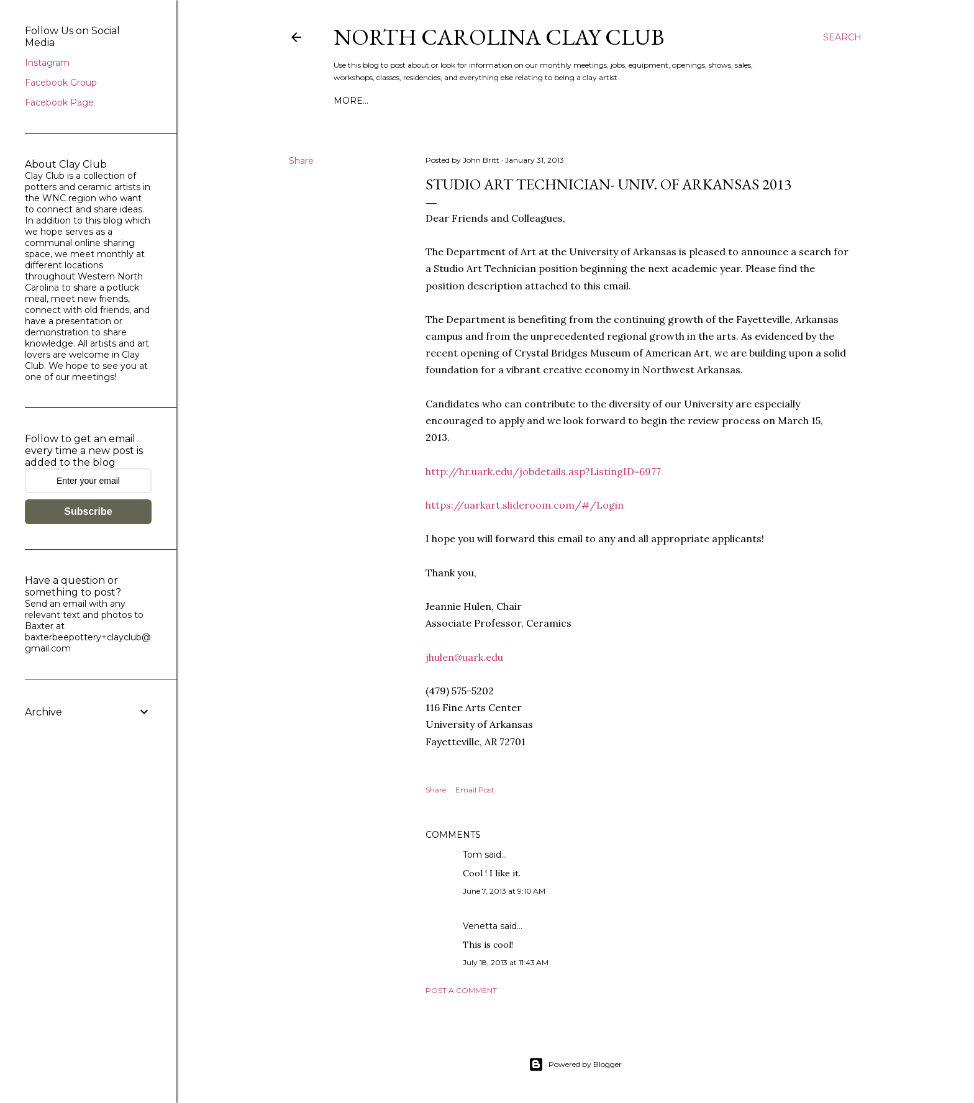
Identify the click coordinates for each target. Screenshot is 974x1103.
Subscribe (88, 511)
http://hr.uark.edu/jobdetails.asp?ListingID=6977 (543, 471)
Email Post (474, 789)
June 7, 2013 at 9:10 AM (504, 891)
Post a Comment (461, 990)
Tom (472, 854)
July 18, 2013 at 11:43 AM (505, 962)
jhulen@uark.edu (464, 657)
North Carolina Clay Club (499, 37)
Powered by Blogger (575, 1064)
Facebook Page (59, 102)
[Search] (842, 37)
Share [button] (301, 160)
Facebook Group (61, 82)
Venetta (480, 926)
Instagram (47, 62)
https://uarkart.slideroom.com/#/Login (525, 505)
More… (351, 100)
